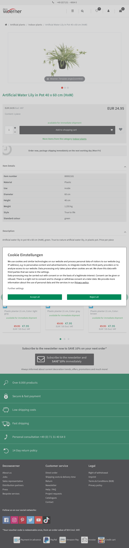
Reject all (94, 297)
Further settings (16, 288)
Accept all (35, 297)
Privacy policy (82, 282)
